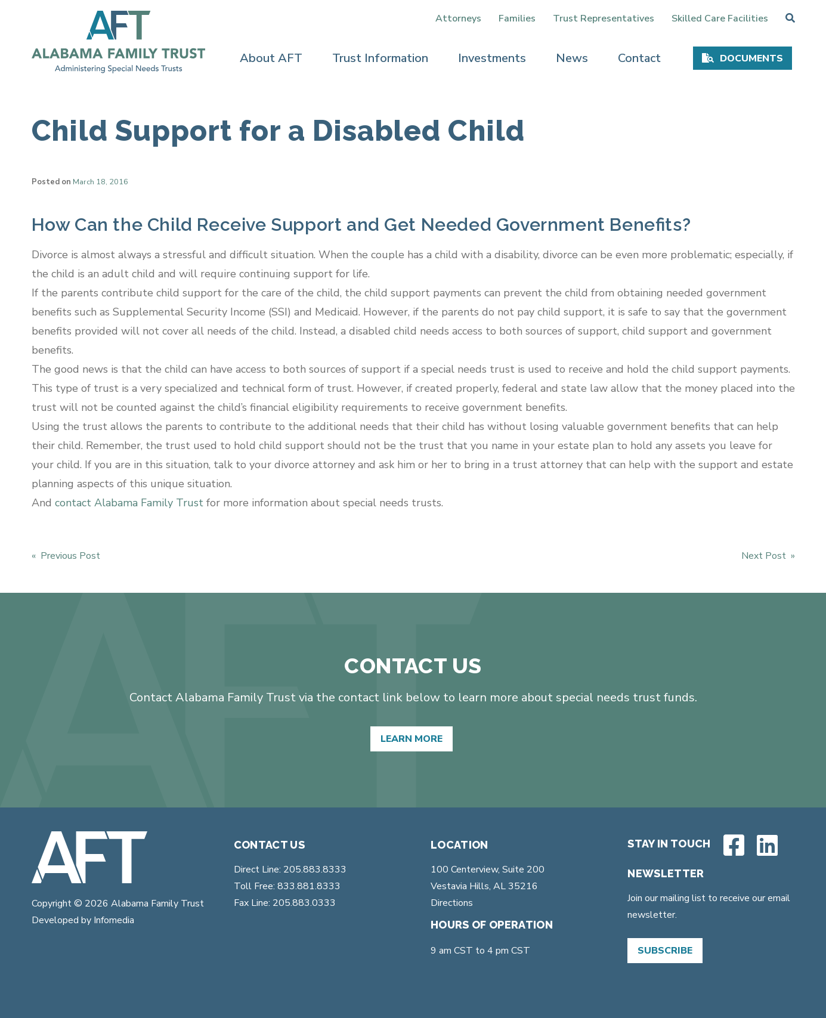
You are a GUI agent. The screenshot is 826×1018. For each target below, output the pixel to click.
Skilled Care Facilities (720, 18)
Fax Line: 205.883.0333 (285, 902)
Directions (452, 902)
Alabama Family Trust (156, 903)
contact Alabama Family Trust (129, 503)
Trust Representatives (603, 18)
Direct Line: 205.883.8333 (290, 869)
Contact (639, 58)
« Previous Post (66, 555)
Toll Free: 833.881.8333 (287, 886)
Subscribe (665, 950)
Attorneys (458, 18)
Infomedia (114, 920)
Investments (492, 58)
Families (517, 18)
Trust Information (380, 58)
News (572, 58)
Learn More (411, 738)
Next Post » (768, 555)
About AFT (271, 58)
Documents (751, 58)
